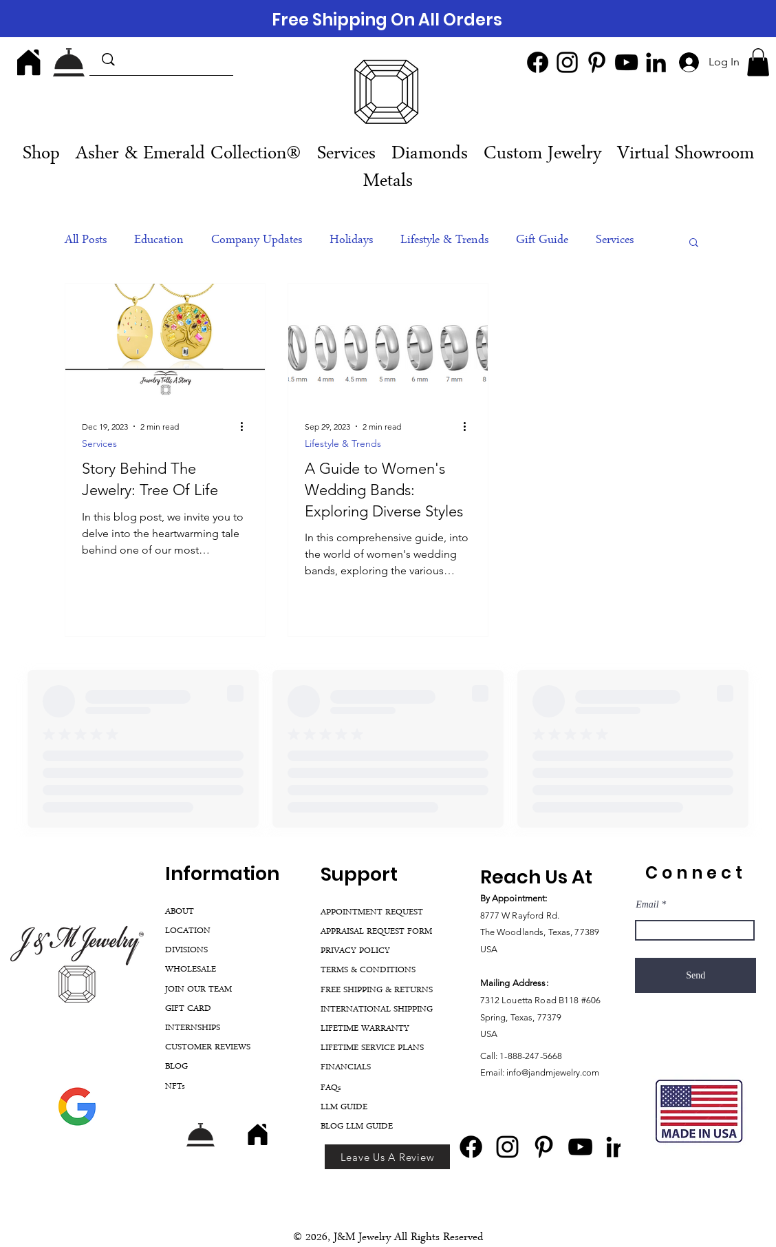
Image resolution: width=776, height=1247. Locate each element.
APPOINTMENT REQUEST (372, 912)
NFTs (175, 1087)
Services (615, 241)
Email (647, 905)
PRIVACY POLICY (355, 951)
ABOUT (179, 912)
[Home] (29, 62)
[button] (758, 62)
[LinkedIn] (656, 62)
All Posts (86, 241)
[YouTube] (626, 62)
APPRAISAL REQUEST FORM (376, 932)
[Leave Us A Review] (387, 1156)
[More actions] (246, 426)
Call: (490, 1056)
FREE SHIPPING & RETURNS (377, 990)
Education (159, 241)
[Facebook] (538, 62)
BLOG (176, 1067)
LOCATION (188, 931)
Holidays (351, 241)
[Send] (695, 975)
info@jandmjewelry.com (552, 1072)
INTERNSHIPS (192, 1028)
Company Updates (256, 241)
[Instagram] (567, 62)
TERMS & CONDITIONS (368, 970)
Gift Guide (542, 241)
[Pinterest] (597, 62)
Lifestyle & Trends (444, 241)
